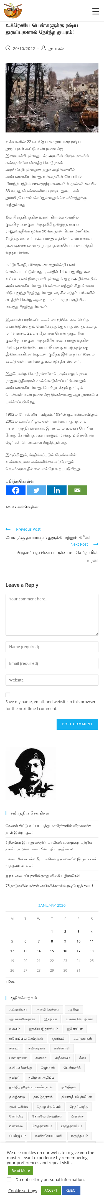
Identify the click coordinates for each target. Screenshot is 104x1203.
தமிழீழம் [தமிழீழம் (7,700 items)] (69, 1087)
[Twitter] (36, 490)
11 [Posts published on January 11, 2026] (92, 941)
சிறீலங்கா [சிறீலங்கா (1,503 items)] (62, 1058)
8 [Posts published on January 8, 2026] (52, 941)
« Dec (10, 981)
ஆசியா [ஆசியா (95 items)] (74, 1009)
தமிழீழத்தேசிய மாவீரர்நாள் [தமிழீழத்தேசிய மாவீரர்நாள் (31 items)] (31, 1087)
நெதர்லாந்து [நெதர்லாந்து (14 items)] (79, 1106)
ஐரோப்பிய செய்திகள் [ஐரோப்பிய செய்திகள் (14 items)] (26, 1038)
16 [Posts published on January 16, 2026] (65, 951)
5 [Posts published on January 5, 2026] (12, 941)
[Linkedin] (57, 490)
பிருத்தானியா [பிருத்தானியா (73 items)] (71, 1126)
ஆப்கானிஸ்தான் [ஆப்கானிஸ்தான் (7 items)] (22, 1019)
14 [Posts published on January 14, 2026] (39, 951)
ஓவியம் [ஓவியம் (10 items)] (58, 1038)
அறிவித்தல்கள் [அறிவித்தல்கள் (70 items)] (47, 1009)
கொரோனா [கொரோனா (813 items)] (18, 1058)
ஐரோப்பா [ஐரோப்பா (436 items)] (75, 1028)
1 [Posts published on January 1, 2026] (52, 931)
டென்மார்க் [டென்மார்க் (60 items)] (72, 1067)
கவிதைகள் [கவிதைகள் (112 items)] (36, 1048)
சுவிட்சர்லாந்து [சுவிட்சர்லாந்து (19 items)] (20, 1067)
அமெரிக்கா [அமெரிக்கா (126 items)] (18, 1009)
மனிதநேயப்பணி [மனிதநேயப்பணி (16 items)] (48, 1135)
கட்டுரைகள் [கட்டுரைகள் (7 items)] (82, 1038)
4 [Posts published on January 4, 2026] (92, 931)
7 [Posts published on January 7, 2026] (39, 941)
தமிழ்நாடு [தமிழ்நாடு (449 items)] (17, 1096)
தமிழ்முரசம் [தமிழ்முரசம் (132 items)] (43, 1096)
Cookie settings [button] (22, 1190)
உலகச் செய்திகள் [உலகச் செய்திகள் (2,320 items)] (79, 1019)
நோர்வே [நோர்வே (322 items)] (16, 1116)
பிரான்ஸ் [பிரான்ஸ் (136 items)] (16, 1126)
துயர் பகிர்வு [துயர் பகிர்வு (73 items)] (18, 1106)
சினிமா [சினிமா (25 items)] (41, 1058)
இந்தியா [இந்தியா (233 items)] (50, 1019)
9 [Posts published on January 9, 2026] (65, 941)
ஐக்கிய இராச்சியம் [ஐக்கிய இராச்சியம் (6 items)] (44, 1028)
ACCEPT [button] (51, 1190)
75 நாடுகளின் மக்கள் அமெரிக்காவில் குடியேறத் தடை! (49, 885)
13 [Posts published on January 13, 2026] (25, 951)
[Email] (77, 490)
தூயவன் (56, 48)
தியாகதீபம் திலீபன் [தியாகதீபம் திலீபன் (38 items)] (77, 1096)
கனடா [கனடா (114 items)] (14, 1048)
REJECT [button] (71, 1190)
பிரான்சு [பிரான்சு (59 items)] (77, 1116)
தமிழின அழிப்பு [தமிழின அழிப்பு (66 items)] (41, 1077)
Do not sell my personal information (50, 1179)
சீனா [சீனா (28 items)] (82, 1058)
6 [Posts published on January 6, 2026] (25, 941)
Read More (21, 1170)
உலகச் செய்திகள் (26, 507)
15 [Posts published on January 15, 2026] (52, 951)
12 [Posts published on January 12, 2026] (12, 951)
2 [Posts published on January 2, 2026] (65, 931)
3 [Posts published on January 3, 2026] (79, 931)
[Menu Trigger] (96, 11)
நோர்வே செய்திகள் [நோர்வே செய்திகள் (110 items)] (47, 1116)
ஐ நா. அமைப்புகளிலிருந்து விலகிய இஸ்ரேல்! (43, 875)
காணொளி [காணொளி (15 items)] (62, 1048)
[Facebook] (16, 490)
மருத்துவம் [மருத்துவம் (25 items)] (79, 1135)
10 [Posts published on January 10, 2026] (78, 941)
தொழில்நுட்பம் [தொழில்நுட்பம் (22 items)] (49, 1106)
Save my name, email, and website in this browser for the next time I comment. (50, 705)
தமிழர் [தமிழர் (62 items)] (14, 1077)
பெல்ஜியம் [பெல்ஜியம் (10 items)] (17, 1135)
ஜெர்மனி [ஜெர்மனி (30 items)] (48, 1067)
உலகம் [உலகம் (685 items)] (15, 1028)
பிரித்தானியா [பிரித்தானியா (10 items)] (42, 1126)
